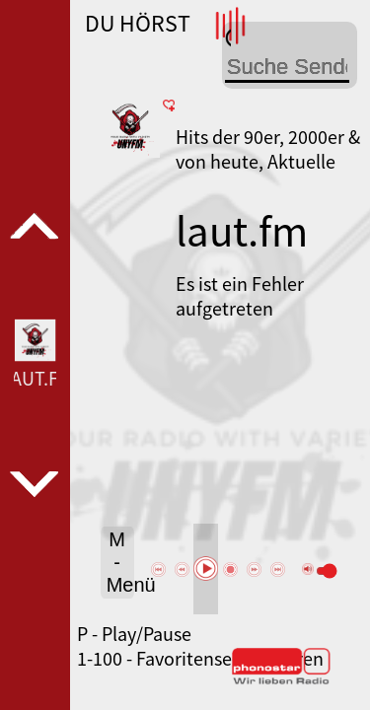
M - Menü (120, 562)
